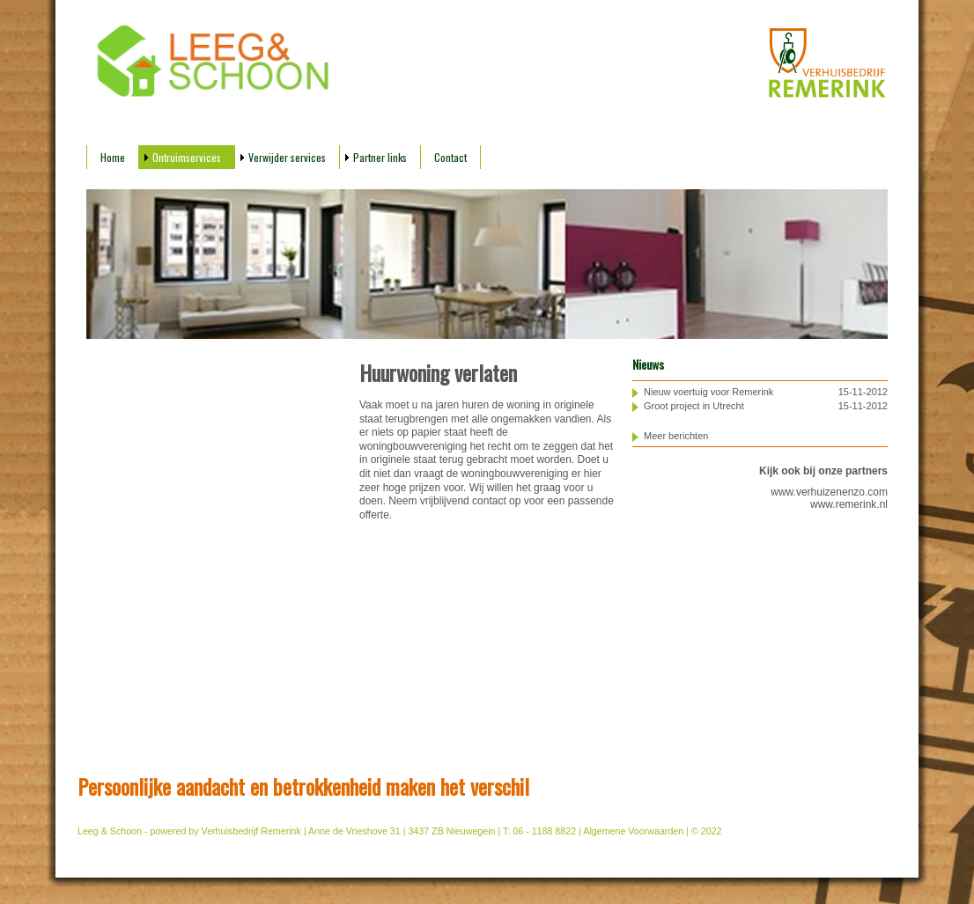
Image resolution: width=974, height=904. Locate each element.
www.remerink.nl (849, 504)
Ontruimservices (186, 157)
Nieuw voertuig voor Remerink (708, 391)
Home (112, 157)
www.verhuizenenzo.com (829, 492)
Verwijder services (287, 157)
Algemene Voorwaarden (633, 831)
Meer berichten (676, 435)
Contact (450, 157)
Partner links (380, 157)
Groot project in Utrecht (694, 406)
